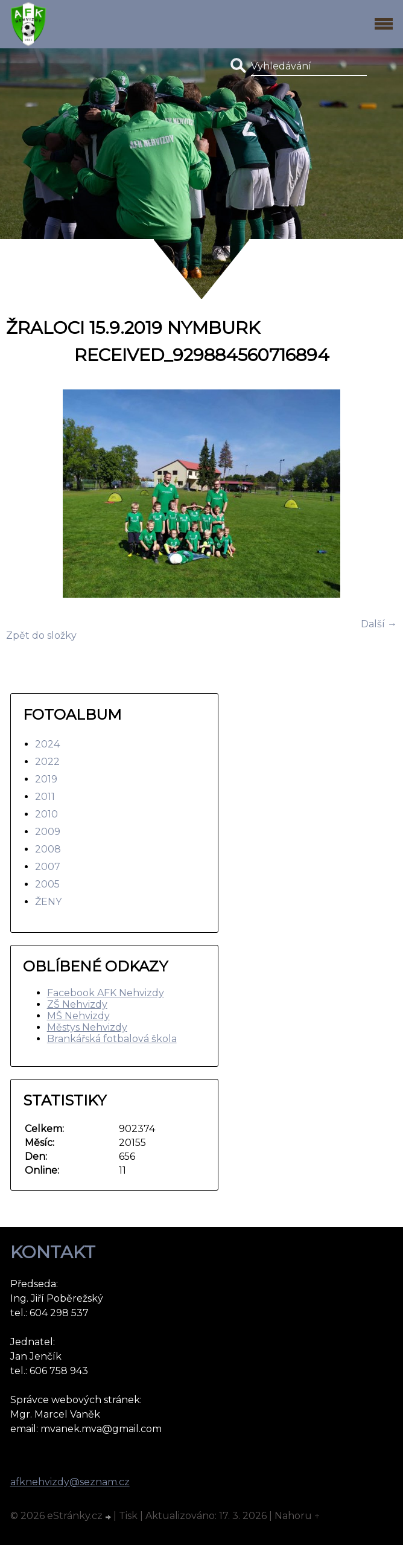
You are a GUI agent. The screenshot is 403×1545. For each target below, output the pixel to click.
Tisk (128, 1515)
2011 (45, 796)
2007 (47, 866)
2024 (47, 744)
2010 (46, 814)
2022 (47, 761)
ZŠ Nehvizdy (77, 1004)
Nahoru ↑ (297, 1515)
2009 (47, 831)
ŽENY (48, 901)
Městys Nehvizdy (87, 1027)
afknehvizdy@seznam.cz (70, 1482)
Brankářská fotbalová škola (112, 1038)
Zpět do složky (41, 635)
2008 (48, 849)
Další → (379, 624)
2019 (46, 779)
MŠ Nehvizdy (78, 1016)
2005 (47, 884)
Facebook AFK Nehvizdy (105, 993)
